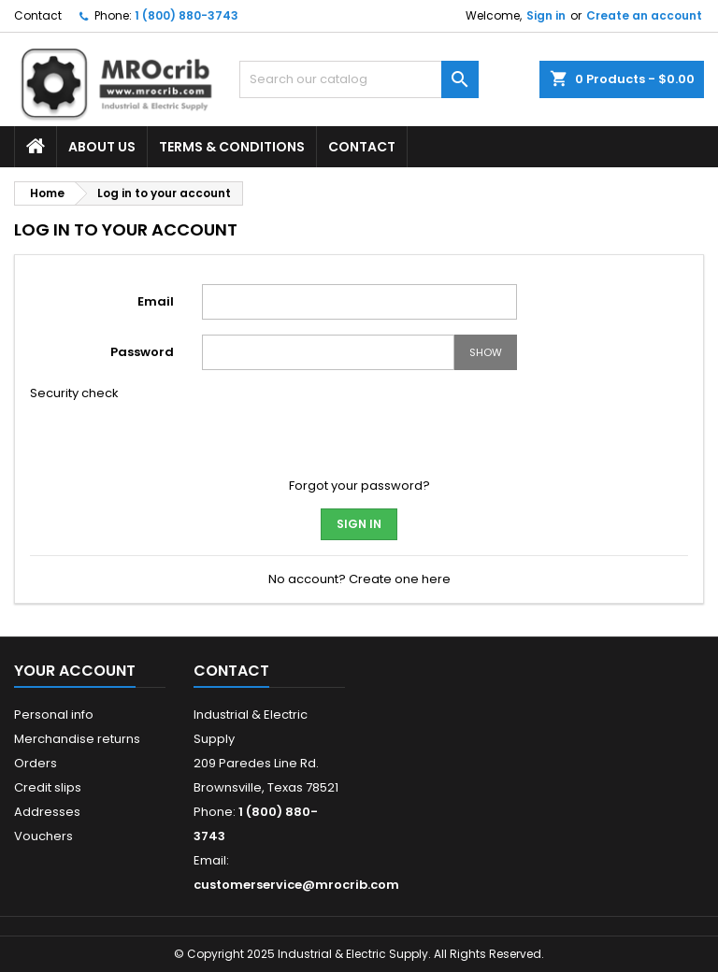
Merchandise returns (77, 739)
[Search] (359, 79)
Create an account (644, 15)
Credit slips (47, 787)
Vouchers (43, 836)
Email (155, 301)
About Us (102, 146)
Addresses (47, 812)
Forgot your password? (359, 485)
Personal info (53, 714)
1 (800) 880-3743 (186, 15)
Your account (75, 670)
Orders (35, 763)
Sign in (546, 15)
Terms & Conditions (232, 146)
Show (485, 352)
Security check (74, 393)
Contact (38, 15)
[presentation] (327, 422)
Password (142, 352)
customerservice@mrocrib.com (296, 884)
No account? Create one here (359, 579)
